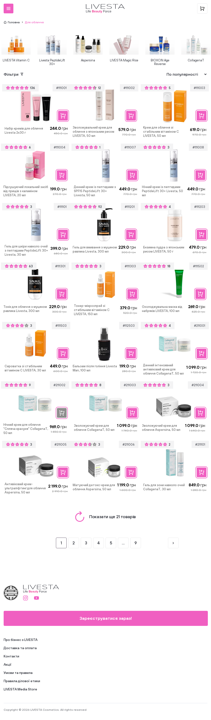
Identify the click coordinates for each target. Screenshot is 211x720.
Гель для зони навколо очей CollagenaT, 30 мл (164, 487)
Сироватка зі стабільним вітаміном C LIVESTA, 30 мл (25, 368)
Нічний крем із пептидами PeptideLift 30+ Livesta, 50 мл (162, 191)
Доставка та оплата (20, 648)
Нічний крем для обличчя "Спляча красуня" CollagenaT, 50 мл (25, 429)
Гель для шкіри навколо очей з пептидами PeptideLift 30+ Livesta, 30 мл (26, 250)
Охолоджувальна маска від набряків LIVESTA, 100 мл (162, 309)
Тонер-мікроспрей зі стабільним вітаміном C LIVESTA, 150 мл (92, 310)
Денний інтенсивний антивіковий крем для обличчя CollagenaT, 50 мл (163, 369)
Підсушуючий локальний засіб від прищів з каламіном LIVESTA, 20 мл (25, 191)
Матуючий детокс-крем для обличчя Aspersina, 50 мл (94, 487)
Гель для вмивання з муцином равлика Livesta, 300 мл (95, 249)
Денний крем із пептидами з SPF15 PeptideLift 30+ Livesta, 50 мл (95, 191)
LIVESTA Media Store (20, 689)
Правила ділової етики (22, 681)
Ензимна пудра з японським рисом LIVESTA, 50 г (163, 249)
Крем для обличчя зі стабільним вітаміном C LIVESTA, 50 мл (161, 132)
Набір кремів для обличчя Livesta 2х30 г (24, 130)
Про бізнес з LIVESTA (20, 640)
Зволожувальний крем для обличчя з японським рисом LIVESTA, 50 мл (93, 132)
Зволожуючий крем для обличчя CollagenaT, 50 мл (94, 428)
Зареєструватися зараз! (105, 618)
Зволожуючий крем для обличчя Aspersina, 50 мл (161, 428)
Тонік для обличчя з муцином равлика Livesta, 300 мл (25, 309)
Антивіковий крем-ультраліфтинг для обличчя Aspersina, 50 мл (25, 488)
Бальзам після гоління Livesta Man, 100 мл (95, 368)
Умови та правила (18, 673)
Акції (7, 664)
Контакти (11, 656)
